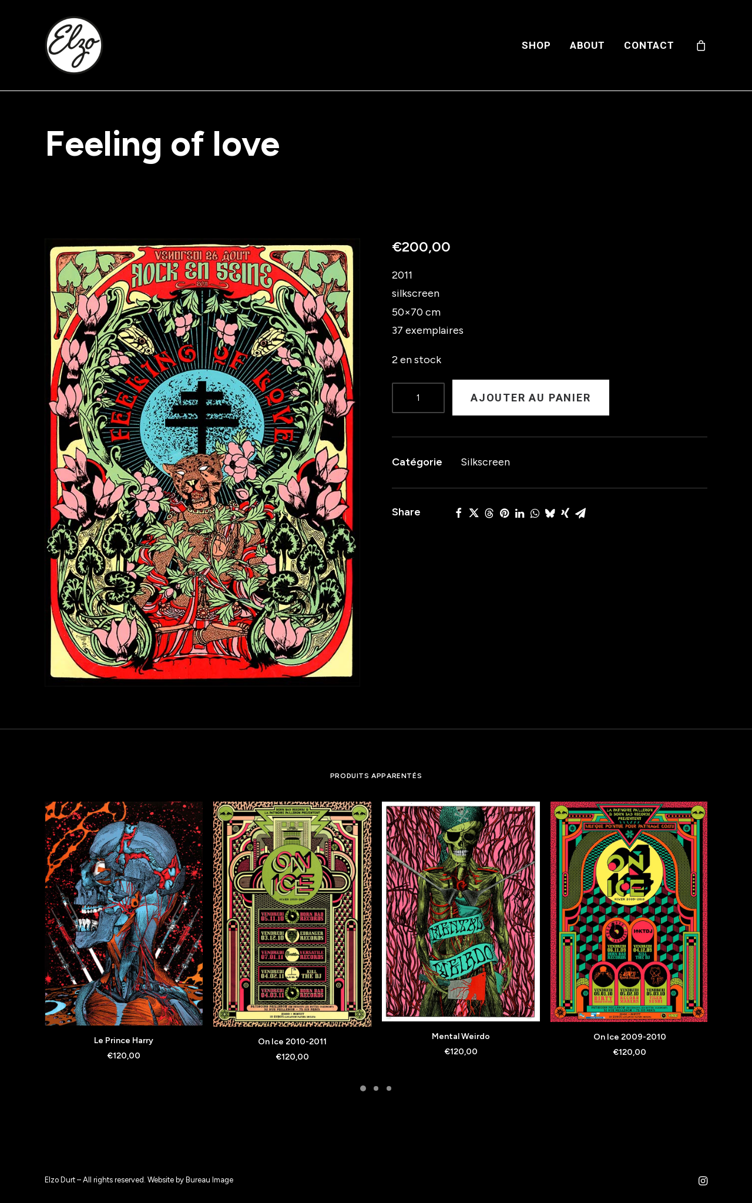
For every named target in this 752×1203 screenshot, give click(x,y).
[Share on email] (580, 513)
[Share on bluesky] (550, 513)
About (587, 45)
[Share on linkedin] (519, 513)
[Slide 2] (376, 1088)
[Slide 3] (388, 1088)
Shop (536, 45)
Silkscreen (485, 461)
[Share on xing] (565, 513)
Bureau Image (209, 1179)
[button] (202, 462)
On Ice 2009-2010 (629, 1037)
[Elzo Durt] (74, 45)
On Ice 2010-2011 (292, 1042)
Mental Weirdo (461, 1036)
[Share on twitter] (473, 513)
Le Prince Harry (123, 1040)
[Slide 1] (363, 1088)
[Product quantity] (418, 398)
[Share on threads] (489, 513)
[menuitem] (536, 45)
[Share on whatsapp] (535, 513)
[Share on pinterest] (504, 513)
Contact (649, 45)
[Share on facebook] (458, 513)
